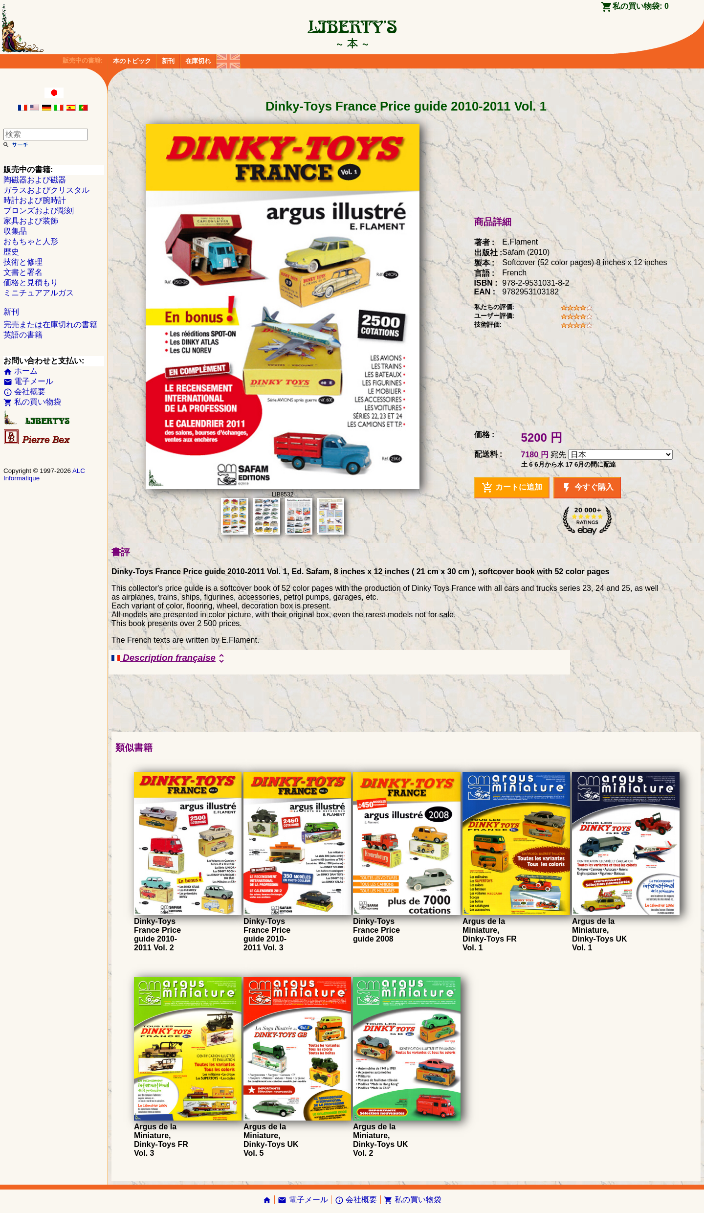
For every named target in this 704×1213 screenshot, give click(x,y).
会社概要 (24, 391)
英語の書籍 (23, 335)
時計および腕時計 (34, 200)
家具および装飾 (30, 221)
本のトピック (132, 61)
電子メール (28, 381)
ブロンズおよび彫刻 (38, 210)
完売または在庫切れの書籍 (50, 324)
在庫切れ (198, 61)
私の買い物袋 (32, 402)
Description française (169, 658)
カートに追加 (512, 488)
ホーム (20, 371)
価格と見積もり (30, 282)
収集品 (15, 231)
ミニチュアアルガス (38, 293)
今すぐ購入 (587, 488)
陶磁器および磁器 (34, 180)
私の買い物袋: (641, 6)
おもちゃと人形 (30, 241)
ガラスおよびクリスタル (46, 190)
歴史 (11, 251)
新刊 (168, 61)
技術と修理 (23, 262)
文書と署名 (23, 272)
